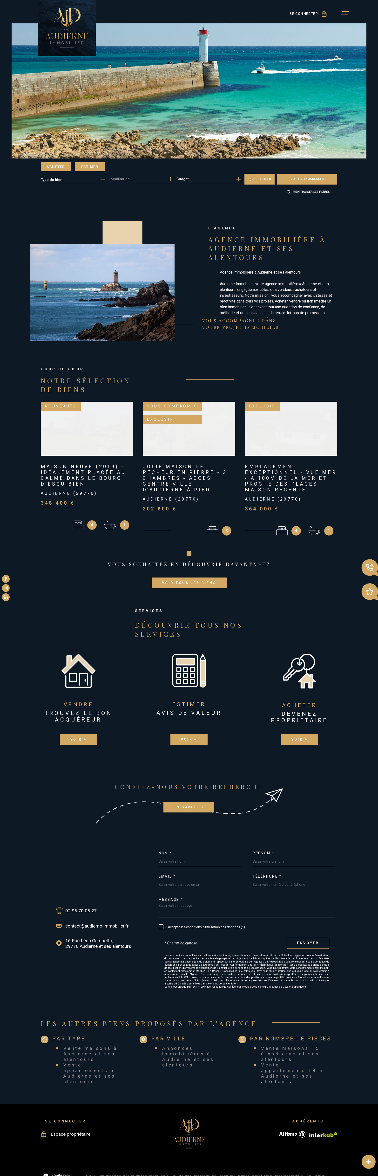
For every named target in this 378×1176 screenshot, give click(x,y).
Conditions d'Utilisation (265, 963)
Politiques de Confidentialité (227, 963)
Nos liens (281, 1152)
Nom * (165, 830)
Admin (267, 1152)
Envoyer (308, 920)
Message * (171, 876)
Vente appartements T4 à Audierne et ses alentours (292, 1050)
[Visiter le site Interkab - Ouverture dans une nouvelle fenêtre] (323, 1111)
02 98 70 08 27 (81, 887)
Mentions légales (248, 1152)
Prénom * (264, 830)
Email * (167, 853)
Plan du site (226, 1152)
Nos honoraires (180, 1152)
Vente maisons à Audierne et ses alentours (90, 1030)
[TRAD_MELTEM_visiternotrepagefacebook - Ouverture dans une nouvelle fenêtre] (6, 579)
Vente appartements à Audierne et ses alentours (89, 1050)
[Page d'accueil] (67, 28)
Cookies (319, 1152)
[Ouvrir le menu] (345, 11)
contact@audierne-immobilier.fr (97, 903)
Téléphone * (267, 853)
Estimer (90, 167)
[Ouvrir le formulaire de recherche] (259, 179)
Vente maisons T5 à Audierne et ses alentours (290, 1030)
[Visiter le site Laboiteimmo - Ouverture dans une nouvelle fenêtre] (57, 1152)
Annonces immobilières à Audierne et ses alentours (188, 1033)
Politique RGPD (301, 1152)
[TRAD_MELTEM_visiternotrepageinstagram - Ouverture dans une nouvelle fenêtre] (6, 588)
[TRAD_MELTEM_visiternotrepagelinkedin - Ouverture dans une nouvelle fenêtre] (6, 597)
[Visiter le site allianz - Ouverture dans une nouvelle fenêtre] (292, 1111)
